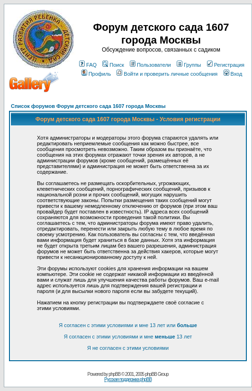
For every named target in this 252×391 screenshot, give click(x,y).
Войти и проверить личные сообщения (167, 74)
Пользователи (150, 65)
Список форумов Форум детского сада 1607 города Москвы (88, 106)
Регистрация (225, 65)
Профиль (96, 74)
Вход (233, 74)
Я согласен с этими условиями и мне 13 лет (128, 336)
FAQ (88, 65)
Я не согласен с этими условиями (128, 348)
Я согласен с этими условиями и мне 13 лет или (128, 325)
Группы (189, 65)
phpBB (114, 374)
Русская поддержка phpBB (128, 379)
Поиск (113, 65)
